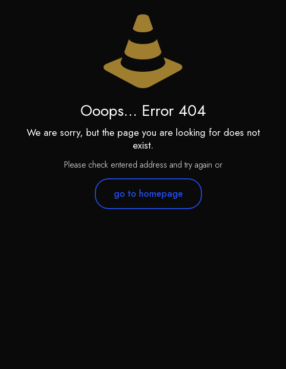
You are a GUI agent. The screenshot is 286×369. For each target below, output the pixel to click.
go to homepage (148, 193)
